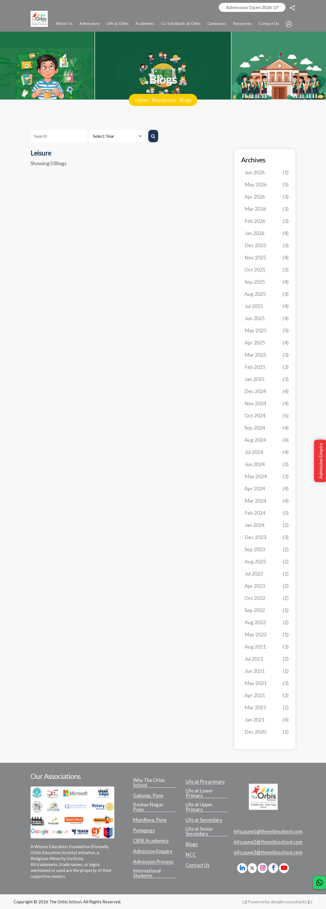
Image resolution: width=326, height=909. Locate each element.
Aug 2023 (266, 561)
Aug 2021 (266, 646)
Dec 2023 (266, 537)
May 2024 (266, 476)
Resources (163, 100)
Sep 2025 (266, 282)
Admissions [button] (90, 23)
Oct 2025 (266, 269)
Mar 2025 (266, 355)
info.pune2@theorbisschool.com (268, 842)
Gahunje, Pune (148, 795)
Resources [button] (242, 23)
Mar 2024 (266, 501)
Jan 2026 (266, 233)
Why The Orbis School (149, 783)
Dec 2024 (266, 391)
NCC (191, 854)
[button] (289, 23)
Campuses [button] (216, 23)
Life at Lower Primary (199, 793)
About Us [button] (64, 23)
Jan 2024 (266, 525)
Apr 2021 (266, 695)
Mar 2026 (266, 209)
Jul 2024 (266, 452)
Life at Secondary (204, 819)
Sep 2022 (266, 610)
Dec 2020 (266, 732)
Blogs (185, 100)
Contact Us (198, 865)
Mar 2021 (266, 707)
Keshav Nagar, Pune (148, 807)
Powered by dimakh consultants (277, 901)
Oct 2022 (266, 598)
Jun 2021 (266, 671)
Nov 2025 (266, 257)
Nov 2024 (266, 403)
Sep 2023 (266, 549)
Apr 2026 (266, 197)
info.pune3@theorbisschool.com (268, 852)
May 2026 (266, 184)
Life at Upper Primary (199, 807)
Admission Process (153, 861)
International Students (147, 873)
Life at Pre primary (205, 781)
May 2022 (266, 634)
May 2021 (266, 683)
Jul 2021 (266, 659)
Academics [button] (145, 23)
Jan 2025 (266, 379)
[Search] (59, 136)
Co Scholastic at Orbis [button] (181, 23)
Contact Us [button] (269, 23)
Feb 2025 (266, 367)
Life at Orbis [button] (117, 23)
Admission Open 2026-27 (252, 7)
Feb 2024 (266, 513)
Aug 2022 (266, 622)
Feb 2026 (266, 221)
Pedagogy (144, 830)
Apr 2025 (266, 342)
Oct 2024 (266, 415)
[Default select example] (117, 136)
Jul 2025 (266, 306)
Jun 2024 (266, 464)
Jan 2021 (266, 719)
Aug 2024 (266, 440)
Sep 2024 (266, 428)
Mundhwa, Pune (150, 819)
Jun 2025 (266, 318)
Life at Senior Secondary (199, 831)
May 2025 (266, 330)
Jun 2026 (266, 172)
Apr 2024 (266, 488)
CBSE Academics (151, 840)
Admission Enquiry (152, 851)
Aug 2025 (266, 294)
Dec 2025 (266, 245)
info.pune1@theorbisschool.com (268, 831)
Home (141, 100)
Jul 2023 (266, 574)
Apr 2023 (266, 586)
